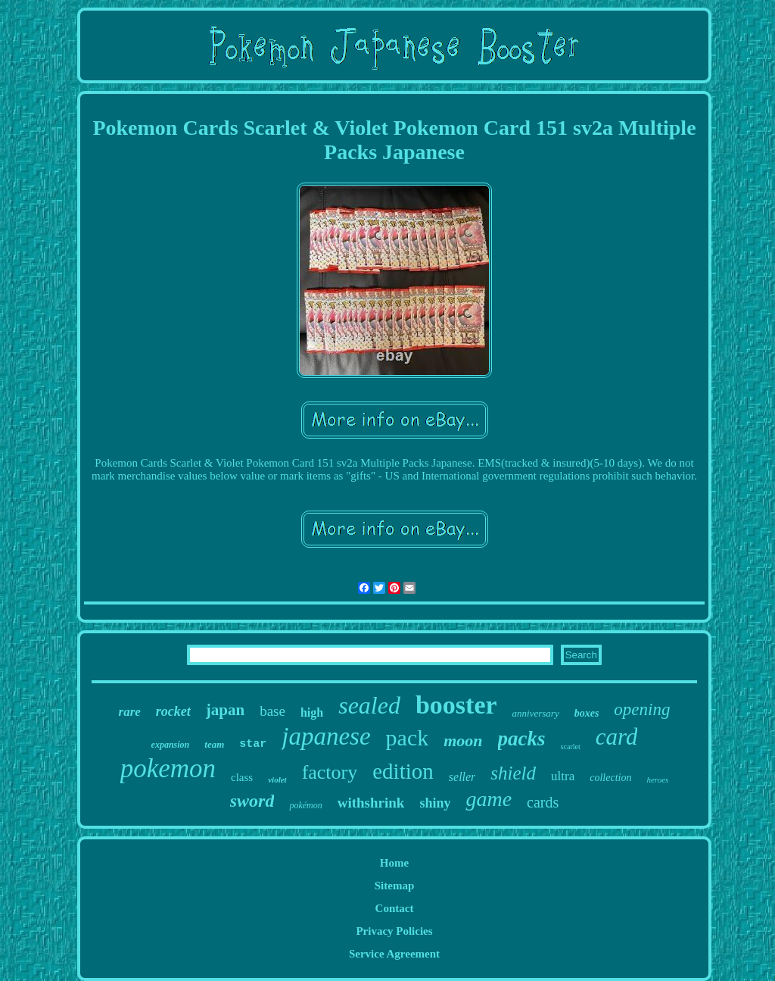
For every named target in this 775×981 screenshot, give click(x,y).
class (242, 777)
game (488, 799)
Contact (394, 908)
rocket (173, 711)
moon (463, 740)
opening (642, 709)
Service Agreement (394, 954)
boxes (586, 713)
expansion (170, 744)
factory (330, 772)
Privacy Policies (394, 931)
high (311, 712)
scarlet (570, 746)
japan (225, 710)
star (252, 744)
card (617, 736)
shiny (434, 803)
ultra (562, 776)
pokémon (305, 805)
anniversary (535, 713)
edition (403, 771)
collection (610, 777)
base (272, 711)
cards (543, 802)
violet (277, 779)
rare (130, 712)
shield (513, 773)
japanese (326, 736)
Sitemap (395, 885)
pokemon (168, 768)
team (214, 744)
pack (407, 737)
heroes (657, 779)
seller (462, 776)
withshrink (371, 803)
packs (522, 738)
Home (394, 863)
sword (252, 801)
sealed (369, 705)
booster (456, 705)
